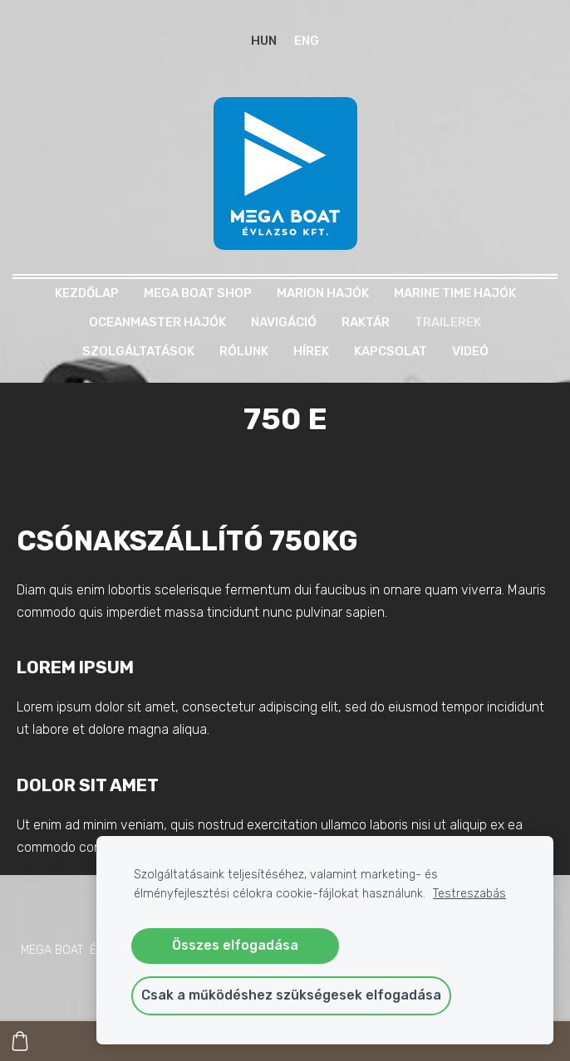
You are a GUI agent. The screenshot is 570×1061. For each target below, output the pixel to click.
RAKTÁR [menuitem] (366, 322)
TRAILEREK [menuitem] (448, 322)
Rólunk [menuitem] (243, 351)
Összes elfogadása (235, 945)
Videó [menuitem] (470, 351)
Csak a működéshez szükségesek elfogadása (291, 995)
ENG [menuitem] (306, 40)
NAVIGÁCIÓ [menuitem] (284, 322)
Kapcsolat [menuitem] (390, 351)
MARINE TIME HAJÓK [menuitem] (455, 293)
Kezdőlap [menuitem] (87, 293)
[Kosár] (20, 1041)
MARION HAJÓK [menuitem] (323, 293)
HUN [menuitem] (264, 40)
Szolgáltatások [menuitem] (138, 351)
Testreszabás (469, 894)
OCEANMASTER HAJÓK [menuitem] (157, 322)
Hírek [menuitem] (311, 351)
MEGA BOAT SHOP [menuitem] (198, 293)
